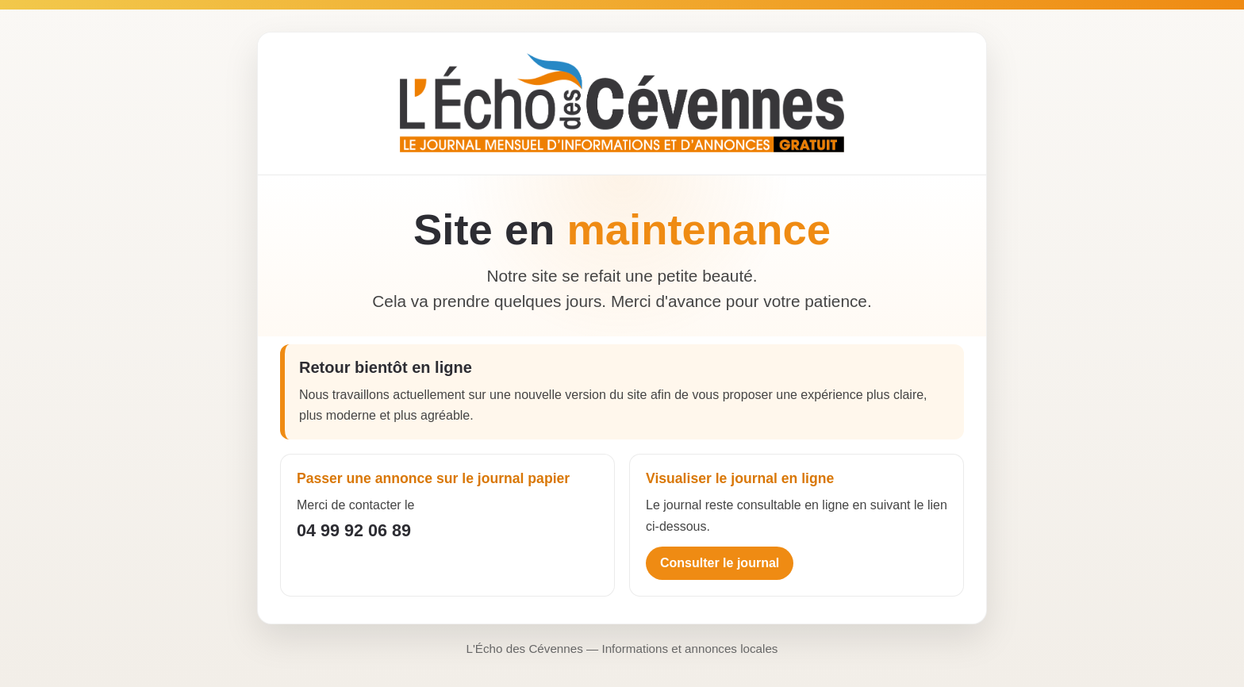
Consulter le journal (719, 563)
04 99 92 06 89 (354, 530)
